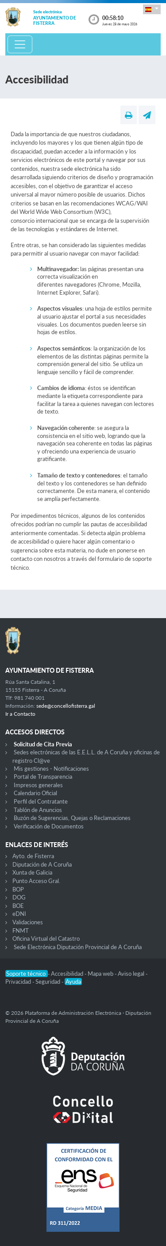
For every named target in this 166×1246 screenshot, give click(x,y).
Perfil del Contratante (41, 801)
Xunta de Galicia (32, 872)
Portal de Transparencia (43, 776)
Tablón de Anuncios (38, 809)
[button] (152, 9)
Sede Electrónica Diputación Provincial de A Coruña (78, 946)
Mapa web (101, 973)
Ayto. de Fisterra (33, 856)
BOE (18, 905)
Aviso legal (132, 973)
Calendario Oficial (35, 792)
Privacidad (18, 981)
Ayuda (73, 981)
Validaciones (27, 922)
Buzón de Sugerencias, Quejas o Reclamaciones (72, 817)
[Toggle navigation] (20, 44)
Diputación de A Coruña (42, 864)
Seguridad (48, 981)
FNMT (20, 930)
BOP (18, 889)
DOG (19, 897)
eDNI (19, 913)
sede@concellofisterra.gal (65, 705)
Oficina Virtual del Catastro (46, 938)
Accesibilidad (68, 973)
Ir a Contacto (20, 713)
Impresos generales (38, 785)
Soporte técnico (26, 973)
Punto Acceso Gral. (36, 880)
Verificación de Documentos (49, 826)
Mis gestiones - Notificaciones (51, 768)
